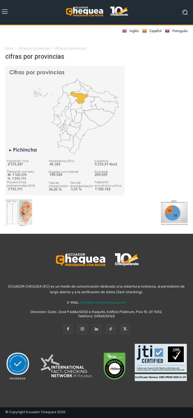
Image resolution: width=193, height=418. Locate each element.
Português (176, 31)
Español (151, 31)
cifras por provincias (34, 48)
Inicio (9, 48)
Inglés (130, 31)
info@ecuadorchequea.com (103, 302)
